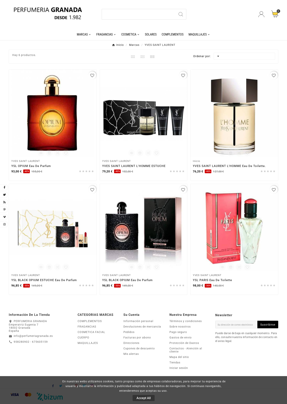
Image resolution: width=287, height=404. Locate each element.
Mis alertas (131, 353)
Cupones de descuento (139, 348)
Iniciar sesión (178, 367)
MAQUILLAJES (88, 343)
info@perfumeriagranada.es (33, 335)
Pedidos (129, 332)
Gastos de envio (180, 337)
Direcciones (131, 343)
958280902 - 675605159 (31, 341)
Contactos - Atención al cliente (185, 350)
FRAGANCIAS (87, 326)
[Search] (181, 14)
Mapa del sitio (179, 357)
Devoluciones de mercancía (142, 326)
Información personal (138, 321)
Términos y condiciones (185, 321)
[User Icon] (262, 14)
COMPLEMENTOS (90, 321)
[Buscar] (139, 14)
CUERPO (83, 337)
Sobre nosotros (180, 326)
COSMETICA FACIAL (91, 332)
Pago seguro (178, 332)
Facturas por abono (137, 337)
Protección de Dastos (184, 343)
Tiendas (174, 362)
